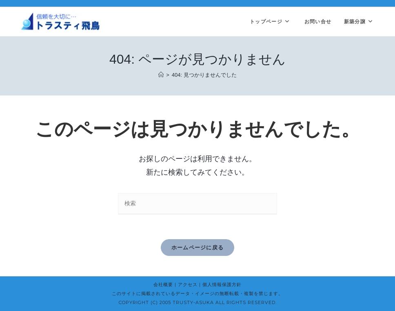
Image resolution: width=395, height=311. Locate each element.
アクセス (188, 284)
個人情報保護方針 (222, 284)
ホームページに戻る (197, 247)
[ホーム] (161, 75)
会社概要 (163, 284)
